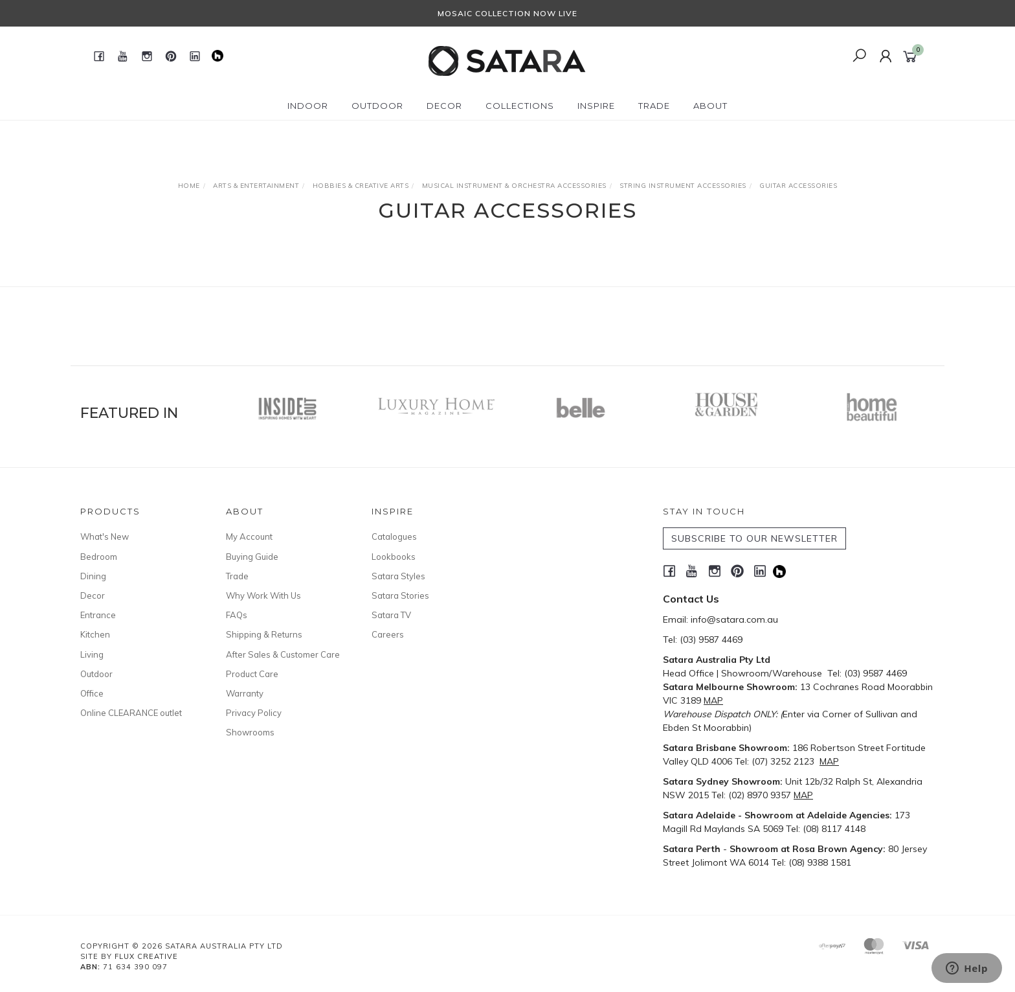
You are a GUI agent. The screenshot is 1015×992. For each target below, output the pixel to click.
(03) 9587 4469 (711, 639)
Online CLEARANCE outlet (131, 713)
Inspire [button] (596, 105)
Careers (388, 634)
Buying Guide (252, 556)
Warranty (244, 693)
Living (92, 654)
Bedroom (98, 556)
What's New (104, 536)
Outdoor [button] (377, 105)
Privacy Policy (254, 713)
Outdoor (96, 674)
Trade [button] (654, 105)
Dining (93, 576)
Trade (237, 576)
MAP (713, 700)
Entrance (98, 615)
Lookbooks (394, 556)
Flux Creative (146, 956)
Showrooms (250, 732)
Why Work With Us (263, 595)
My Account (249, 536)
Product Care (252, 674)
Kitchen (95, 634)
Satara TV (391, 615)
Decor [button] (444, 105)
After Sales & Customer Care (283, 654)
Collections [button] (519, 105)
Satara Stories (400, 595)
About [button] (710, 105)
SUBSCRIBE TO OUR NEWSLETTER (754, 538)
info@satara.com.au (734, 619)
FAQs (236, 615)
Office (92, 693)
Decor (92, 595)
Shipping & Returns (264, 634)
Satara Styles (398, 576)
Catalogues (394, 536)
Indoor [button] (307, 105)
